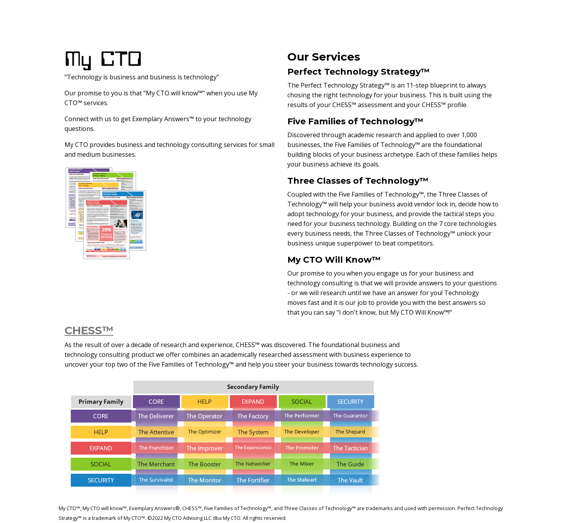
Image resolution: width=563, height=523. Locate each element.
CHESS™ (89, 330)
